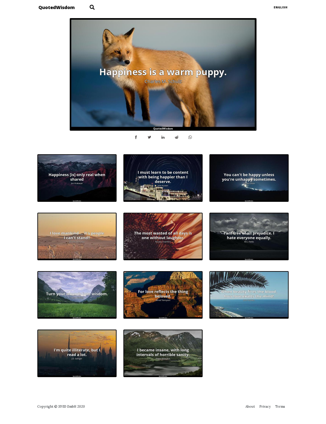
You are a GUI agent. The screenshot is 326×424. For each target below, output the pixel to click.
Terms (280, 407)
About (250, 407)
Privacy (265, 407)
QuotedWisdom (56, 7)
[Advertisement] (249, 361)
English (281, 7)
